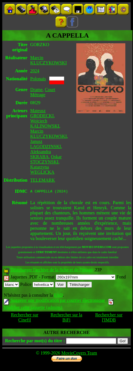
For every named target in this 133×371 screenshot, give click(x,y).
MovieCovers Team (79, 353)
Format (78, 277)
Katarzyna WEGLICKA (42, 170)
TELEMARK (42, 180)
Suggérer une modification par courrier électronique (54, 301)
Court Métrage (42, 92)
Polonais (38, 78)
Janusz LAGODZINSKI (45, 144)
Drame (36, 89)
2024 (34, 70)
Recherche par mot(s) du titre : (35, 341)
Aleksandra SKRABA (40, 154)
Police (37, 285)
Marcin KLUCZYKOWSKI (48, 60)
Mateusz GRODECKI (42, 113)
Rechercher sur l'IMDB (109, 318)
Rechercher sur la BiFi (66, 318)
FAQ (58, 296)
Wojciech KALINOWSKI (44, 123)
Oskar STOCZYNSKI (46, 159)
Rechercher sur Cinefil (24, 318)
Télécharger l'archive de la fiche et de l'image (51, 270)
